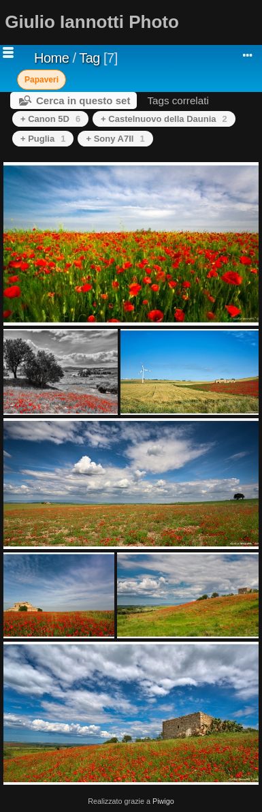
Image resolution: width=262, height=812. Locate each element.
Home (51, 57)
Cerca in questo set (83, 100)
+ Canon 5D (50, 119)
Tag (89, 57)
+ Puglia (42, 139)
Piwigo (163, 801)
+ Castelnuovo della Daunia (164, 119)
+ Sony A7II (115, 139)
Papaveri (41, 79)
